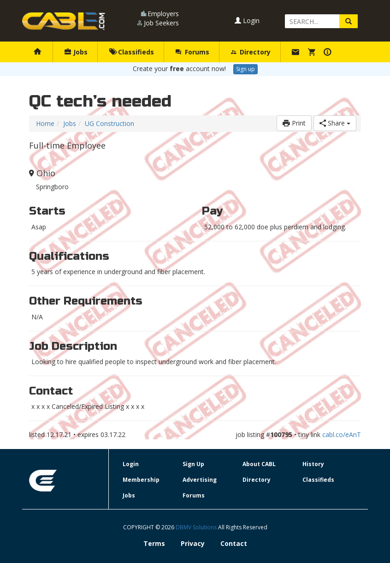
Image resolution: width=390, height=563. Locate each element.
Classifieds (131, 52)
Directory (251, 52)
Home (45, 123)
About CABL (259, 464)
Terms (154, 543)
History (313, 464)
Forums (192, 52)
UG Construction (109, 123)
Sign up (245, 69)
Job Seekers (161, 22)
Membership (141, 480)
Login (247, 20)
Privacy (193, 543)
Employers (163, 13)
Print (294, 123)
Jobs (76, 52)
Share (334, 123)
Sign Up (193, 464)
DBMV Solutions (197, 527)
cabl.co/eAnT (341, 434)
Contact (233, 543)
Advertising (200, 480)
